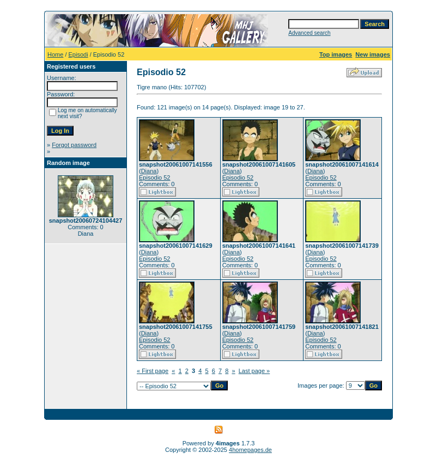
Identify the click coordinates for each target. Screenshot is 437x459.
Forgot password (74, 145)
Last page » (254, 371)
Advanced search (309, 33)
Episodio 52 (155, 177)
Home (55, 54)
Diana (149, 171)
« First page (152, 371)
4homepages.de (250, 449)
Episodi (78, 54)
